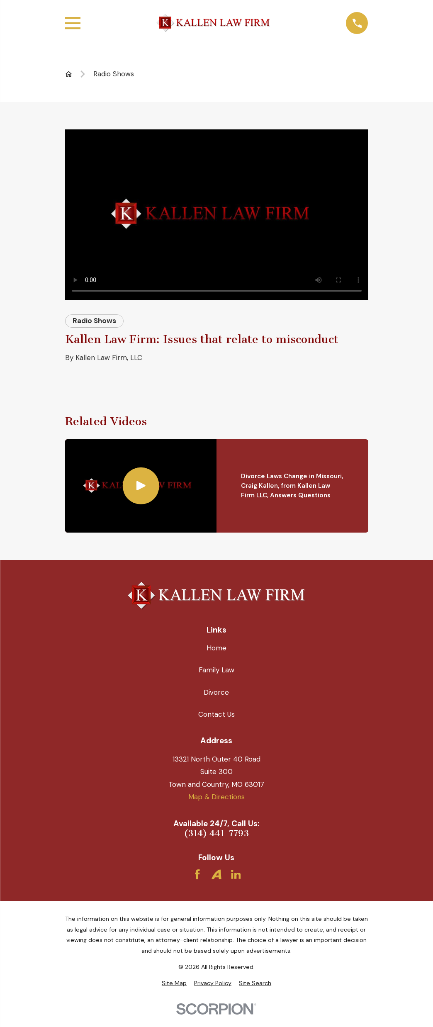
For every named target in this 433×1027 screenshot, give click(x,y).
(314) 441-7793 (216, 833)
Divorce (216, 692)
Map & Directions (216, 796)
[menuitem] (174, 983)
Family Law (216, 669)
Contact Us (216, 714)
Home (216, 647)
